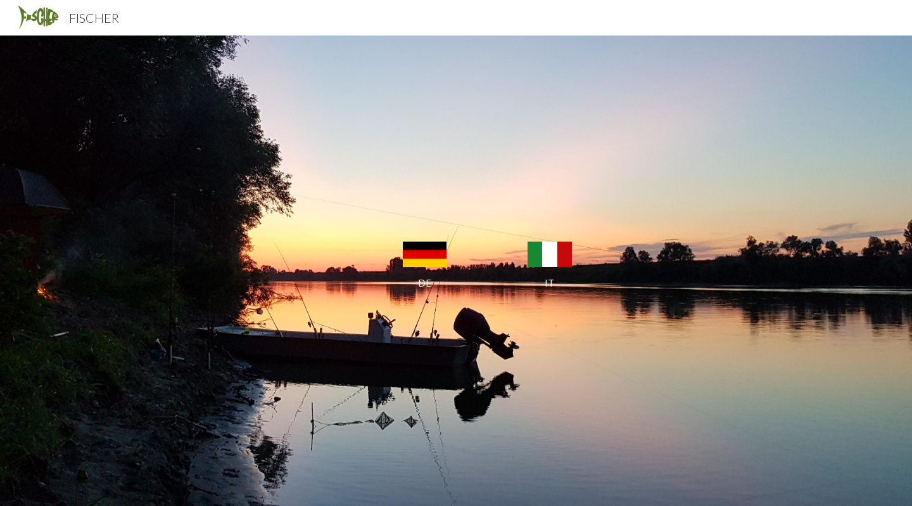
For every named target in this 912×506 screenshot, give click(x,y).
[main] (424, 283)
